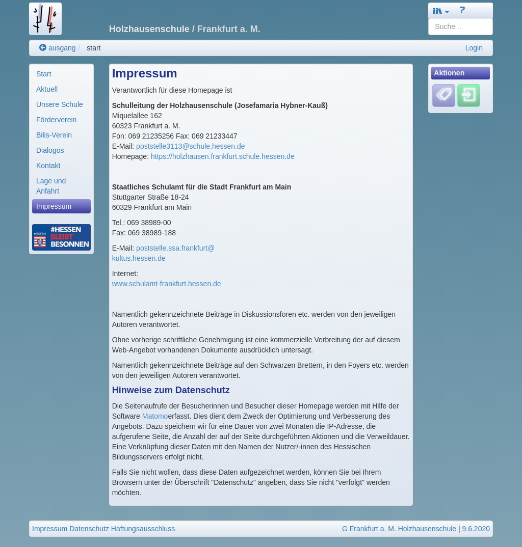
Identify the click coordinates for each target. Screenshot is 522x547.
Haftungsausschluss (143, 529)
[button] (441, 11)
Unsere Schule (59, 104)
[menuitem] (61, 74)
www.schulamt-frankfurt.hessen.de (166, 284)
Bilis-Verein (54, 135)
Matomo (155, 416)
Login (474, 48)
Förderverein (56, 120)
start (93, 48)
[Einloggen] (468, 95)
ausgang (57, 48)
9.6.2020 (476, 529)
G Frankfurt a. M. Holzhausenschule (399, 529)
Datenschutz (89, 529)
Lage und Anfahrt (51, 186)
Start (43, 74)
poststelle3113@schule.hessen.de (190, 146)
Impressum (53, 206)
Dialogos (50, 150)
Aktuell (47, 89)
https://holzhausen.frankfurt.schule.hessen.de (223, 156)
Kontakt (48, 165)
